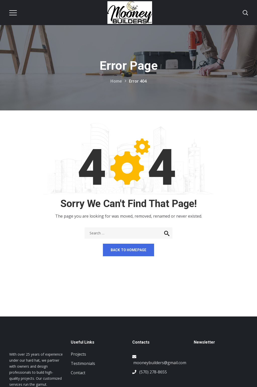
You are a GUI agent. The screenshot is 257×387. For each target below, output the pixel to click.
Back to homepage (128, 250)
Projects (78, 354)
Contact (78, 372)
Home (116, 81)
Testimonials (83, 363)
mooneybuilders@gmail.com (159, 362)
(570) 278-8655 (153, 372)
